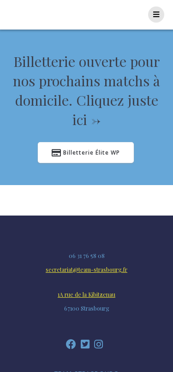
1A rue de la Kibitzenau (86, 294)
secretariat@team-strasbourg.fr (86, 269)
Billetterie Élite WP (86, 153)
